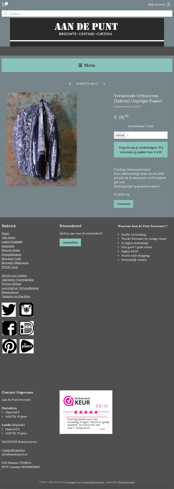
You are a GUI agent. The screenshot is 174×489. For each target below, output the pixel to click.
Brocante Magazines (15, 262)
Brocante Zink (11, 258)
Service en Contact (14, 275)
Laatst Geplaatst (12, 241)
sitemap (72, 482)
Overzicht (123, 204)
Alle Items (8, 237)
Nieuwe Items (11, 250)
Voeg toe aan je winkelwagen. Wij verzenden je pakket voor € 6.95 (141, 149)
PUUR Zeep (10, 267)
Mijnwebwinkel (127, 482)
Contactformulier (13, 450)
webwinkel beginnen (93, 482)
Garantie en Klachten (16, 296)
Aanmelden (70, 242)
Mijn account (159, 4)
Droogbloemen (11, 254)
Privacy (7, 283)
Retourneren (10, 292)
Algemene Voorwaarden (18, 279)
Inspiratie (8, 246)
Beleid (17, 283)
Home (5, 233)
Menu (87, 65)
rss (79, 482)
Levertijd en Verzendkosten (20, 288)
